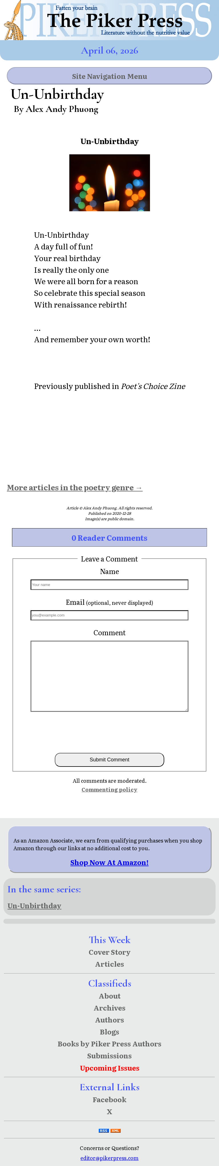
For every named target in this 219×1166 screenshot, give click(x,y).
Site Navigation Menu (109, 76)
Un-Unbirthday (34, 905)
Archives (109, 1008)
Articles (109, 964)
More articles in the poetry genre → (75, 487)
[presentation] (109, 732)
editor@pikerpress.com (109, 1158)
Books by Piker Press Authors (109, 1043)
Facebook (109, 1099)
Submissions (109, 1055)
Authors (109, 1019)
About (110, 996)
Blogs (109, 1031)
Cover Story (110, 952)
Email (109, 602)
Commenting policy (109, 789)
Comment (110, 632)
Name (109, 571)
